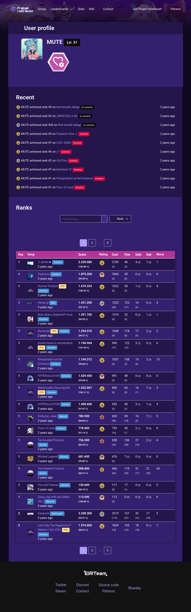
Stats (81, 9)
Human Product (48, 286)
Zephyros (44, 274)
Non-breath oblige (75, 107)
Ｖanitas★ (45, 262)
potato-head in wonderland (55, 343)
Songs (42, 9)
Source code (109, 585)
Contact (108, 9)
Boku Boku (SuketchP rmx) (55, 314)
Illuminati (44, 331)
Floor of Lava (70, 187)
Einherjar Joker (47, 416)
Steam (60, 591)
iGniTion (67, 160)
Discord (82, 585)
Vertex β (43, 302)
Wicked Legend (47, 456)
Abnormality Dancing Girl (54, 388)
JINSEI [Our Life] (74, 116)
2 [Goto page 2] (92, 243)
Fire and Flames (48, 485)
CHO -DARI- (69, 142)
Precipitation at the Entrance (80, 178)
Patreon (108, 591)
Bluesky (134, 588)
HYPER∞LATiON (49, 375)
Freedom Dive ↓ (73, 134)
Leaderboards (59, 9)
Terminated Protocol (51, 440)
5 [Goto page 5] (107, 243)
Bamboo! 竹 (70, 169)
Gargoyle (43, 513)
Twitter (61, 585)
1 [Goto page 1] (83, 243)
